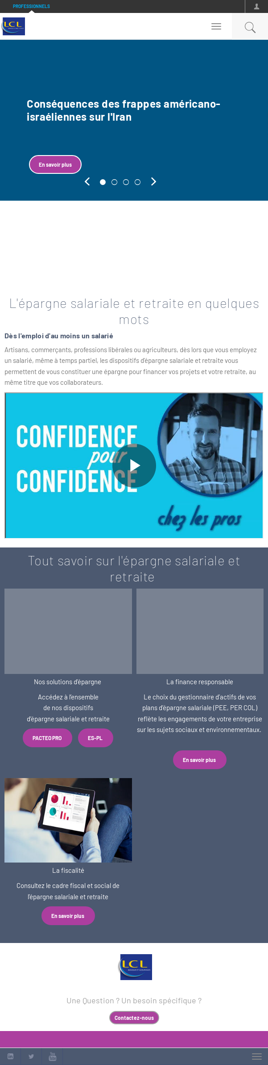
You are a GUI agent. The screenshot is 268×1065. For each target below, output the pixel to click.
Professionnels (31, 6)
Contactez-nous (134, 1017)
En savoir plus (55, 164)
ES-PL (95, 738)
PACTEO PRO (47, 738)
